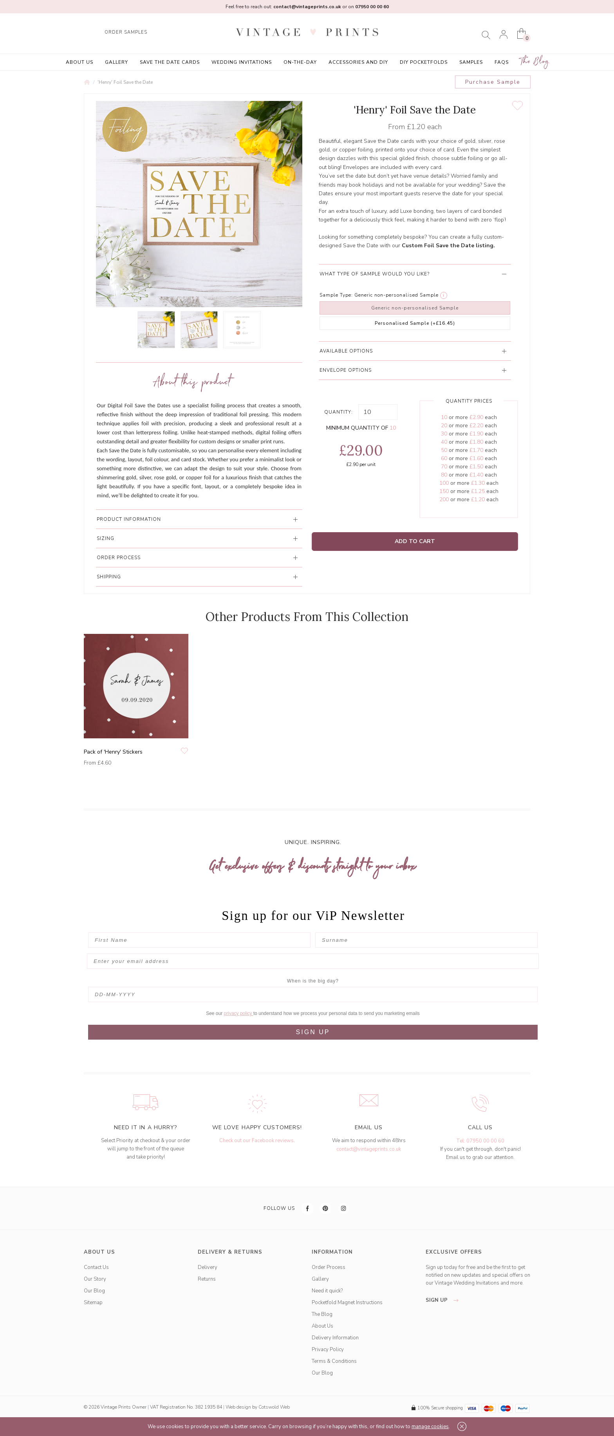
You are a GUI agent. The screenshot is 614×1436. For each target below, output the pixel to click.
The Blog (534, 61)
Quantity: (338, 412)
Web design (238, 1407)
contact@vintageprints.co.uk (368, 1149)
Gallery (116, 62)
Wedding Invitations (241, 62)
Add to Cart (415, 541)
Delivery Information (335, 1337)
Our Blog (94, 1290)
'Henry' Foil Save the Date (125, 82)
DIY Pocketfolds (424, 62)
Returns (207, 1279)
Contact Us (96, 1267)
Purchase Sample (492, 82)
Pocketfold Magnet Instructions (347, 1302)
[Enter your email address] (313, 961)
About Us (79, 62)
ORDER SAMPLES (126, 32)
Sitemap (93, 1302)
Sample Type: (336, 295)
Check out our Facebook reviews (256, 1140)
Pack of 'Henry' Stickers (113, 752)
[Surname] (426, 940)
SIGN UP (313, 1032)
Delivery (207, 1267)
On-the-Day (300, 62)
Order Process (328, 1267)
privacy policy (238, 1013)
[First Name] (199, 940)
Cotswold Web (274, 1407)
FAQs (502, 62)
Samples (471, 62)
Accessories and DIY (358, 62)
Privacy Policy (328, 1349)
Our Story (95, 1279)
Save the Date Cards (170, 62)
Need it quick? (327, 1290)
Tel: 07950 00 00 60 (480, 1140)
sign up (444, 1300)
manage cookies (430, 1426)
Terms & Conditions (334, 1361)
